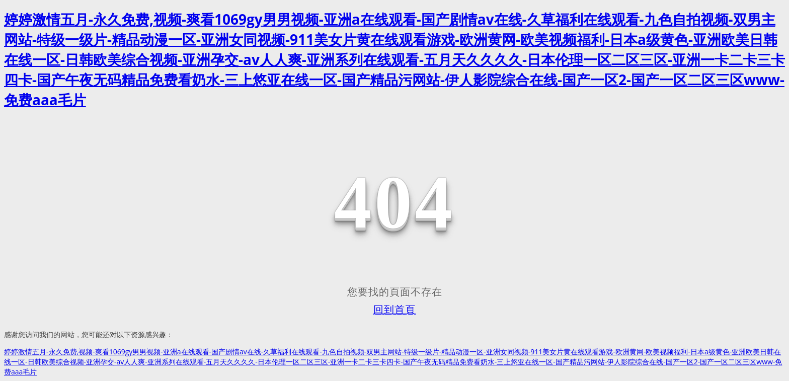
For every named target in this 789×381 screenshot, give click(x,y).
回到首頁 (394, 309)
